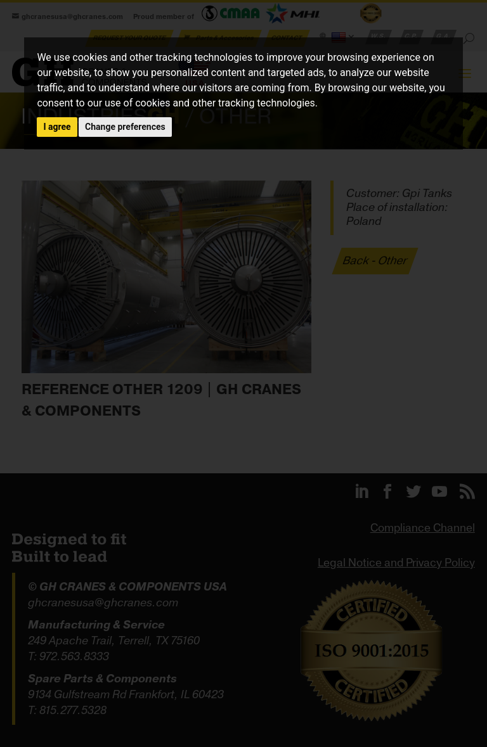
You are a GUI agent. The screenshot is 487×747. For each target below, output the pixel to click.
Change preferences (125, 127)
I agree (56, 127)
